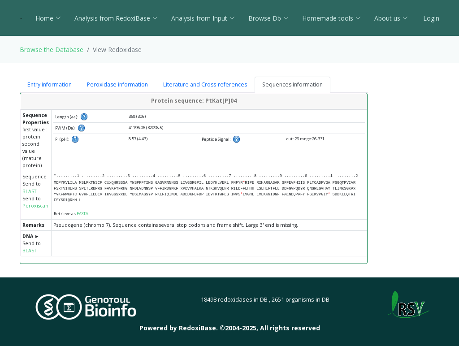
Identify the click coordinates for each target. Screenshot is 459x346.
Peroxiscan (35, 206)
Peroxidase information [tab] (117, 84)
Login (430, 18)
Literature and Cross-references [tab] (205, 84)
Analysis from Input (203, 18)
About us (391, 18)
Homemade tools (331, 18)
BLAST (29, 191)
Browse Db (268, 18)
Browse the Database (51, 49)
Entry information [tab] (49, 84)
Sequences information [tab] (292, 84)
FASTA (82, 213)
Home (48, 18)
